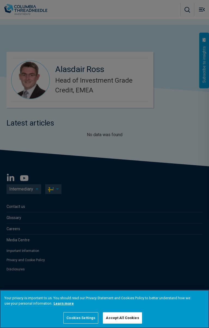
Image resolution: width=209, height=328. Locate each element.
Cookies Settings (80, 318)
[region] (104, 309)
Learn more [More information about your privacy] (64, 303)
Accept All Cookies (122, 318)
